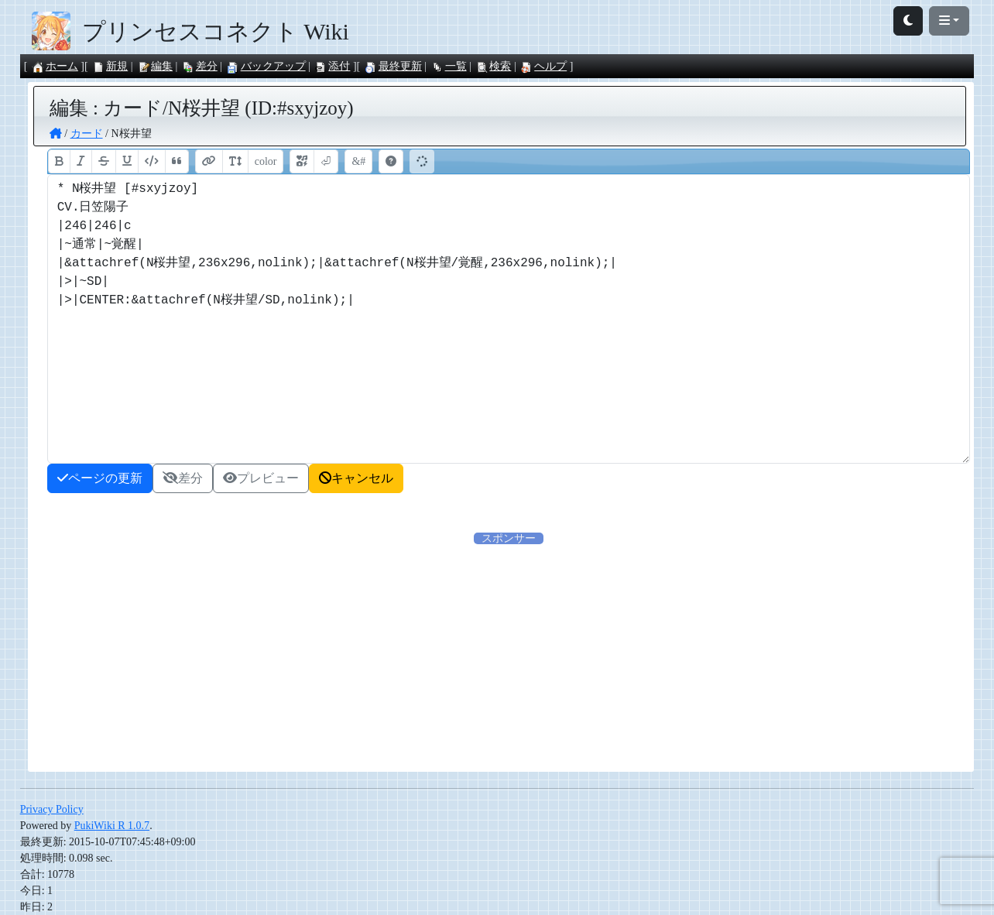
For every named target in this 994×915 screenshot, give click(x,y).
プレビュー (261, 478)
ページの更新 (99, 478)
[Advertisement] (509, 655)
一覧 (449, 66)
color (266, 161)
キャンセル (356, 478)
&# (358, 161)
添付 (332, 66)
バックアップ (266, 66)
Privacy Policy (52, 809)
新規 (110, 66)
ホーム (55, 66)
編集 (155, 66)
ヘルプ (543, 66)
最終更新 (393, 66)
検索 (493, 66)
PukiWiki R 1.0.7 (111, 825)
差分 (200, 66)
